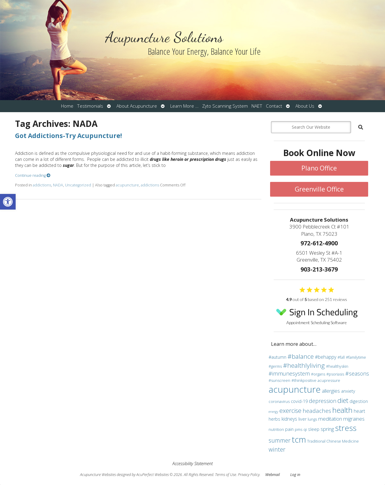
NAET (256, 106)
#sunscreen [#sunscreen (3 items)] (279, 380)
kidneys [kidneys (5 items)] (289, 419)
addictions (42, 185)
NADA (58, 185)
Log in (295, 474)
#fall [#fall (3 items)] (341, 357)
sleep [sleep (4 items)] (313, 429)
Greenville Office (319, 189)
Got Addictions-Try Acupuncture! (68, 135)
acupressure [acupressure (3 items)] (329, 380)
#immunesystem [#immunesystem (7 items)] (289, 373)
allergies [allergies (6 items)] (331, 390)
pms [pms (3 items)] (298, 429)
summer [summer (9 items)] (280, 440)
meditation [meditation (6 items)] (330, 418)
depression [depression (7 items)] (322, 400)
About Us (304, 106)
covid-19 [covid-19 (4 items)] (299, 401)
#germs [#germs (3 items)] (275, 366)
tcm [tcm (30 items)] (299, 439)
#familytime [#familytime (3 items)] (356, 357)
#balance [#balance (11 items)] (301, 356)
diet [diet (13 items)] (342, 400)
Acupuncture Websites (98, 474)
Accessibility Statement (192, 463)
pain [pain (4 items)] (289, 429)
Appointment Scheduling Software (317, 314)
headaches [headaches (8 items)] (317, 410)
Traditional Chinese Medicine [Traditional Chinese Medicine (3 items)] (333, 441)
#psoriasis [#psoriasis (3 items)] (335, 374)
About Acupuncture (136, 106)
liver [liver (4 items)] (302, 419)
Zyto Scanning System (225, 106)
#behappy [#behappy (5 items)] (325, 357)
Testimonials (90, 106)
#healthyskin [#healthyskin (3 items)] (337, 366)
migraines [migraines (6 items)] (354, 418)
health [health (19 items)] (342, 410)
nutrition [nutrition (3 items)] (276, 429)
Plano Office (319, 168)
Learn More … (184, 106)
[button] (8, 202)
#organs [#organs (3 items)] (318, 374)
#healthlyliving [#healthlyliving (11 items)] (304, 365)
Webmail (272, 474)
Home (67, 106)
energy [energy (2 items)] (273, 412)
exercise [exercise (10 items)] (290, 410)
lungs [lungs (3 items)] (312, 419)
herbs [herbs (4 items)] (274, 419)
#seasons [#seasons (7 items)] (357, 373)
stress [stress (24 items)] (345, 427)
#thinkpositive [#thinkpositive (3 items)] (303, 380)
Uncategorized (78, 185)
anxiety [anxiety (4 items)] (348, 391)
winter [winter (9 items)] (277, 449)
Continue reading (33, 175)
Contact (274, 106)
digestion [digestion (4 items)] (359, 401)
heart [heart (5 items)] (359, 411)
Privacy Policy (249, 474)
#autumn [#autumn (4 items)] (277, 357)
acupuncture (127, 185)
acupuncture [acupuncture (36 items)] (295, 389)
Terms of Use (225, 474)
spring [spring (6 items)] (327, 428)
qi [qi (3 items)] (305, 429)
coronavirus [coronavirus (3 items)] (279, 401)
